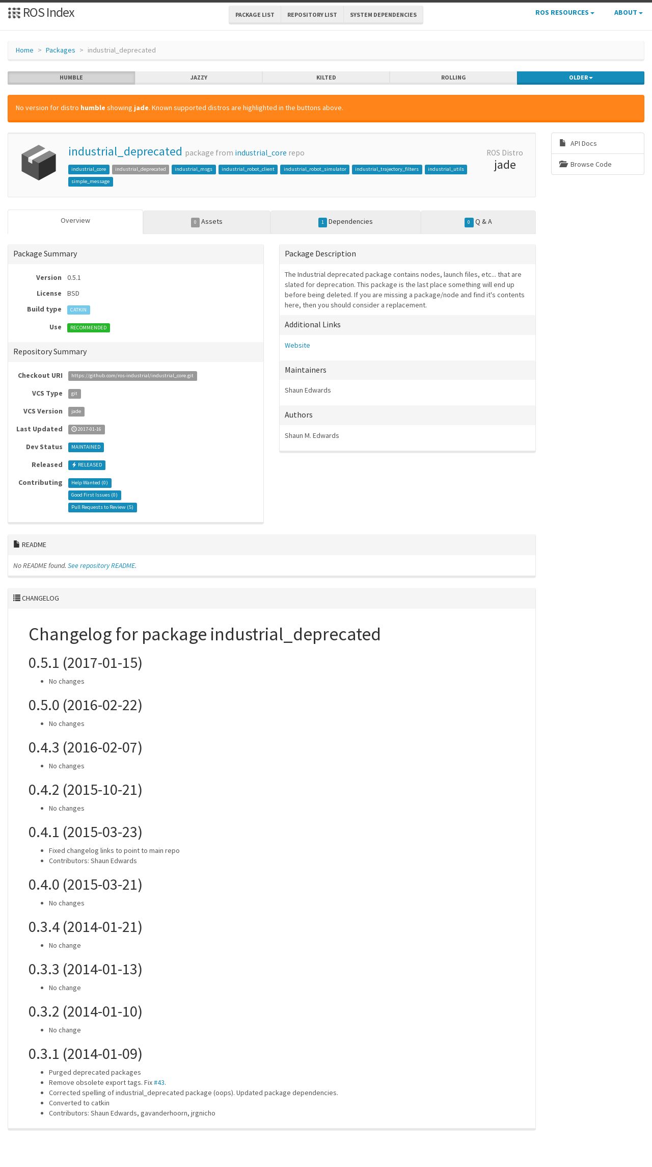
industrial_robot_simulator (315, 169)
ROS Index (41, 12)
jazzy (199, 77)
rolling (453, 77)
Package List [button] (255, 14)
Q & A (478, 222)
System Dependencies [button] (383, 14)
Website (297, 345)
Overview (75, 220)
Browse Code (585, 164)
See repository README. (102, 565)
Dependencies (345, 222)
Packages (60, 50)
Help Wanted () (89, 483)
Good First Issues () (94, 495)
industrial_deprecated (125, 151)
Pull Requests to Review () (102, 507)
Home (25, 50)
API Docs (578, 143)
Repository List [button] (312, 14)
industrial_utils (446, 169)
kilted (326, 77)
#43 (159, 1082)
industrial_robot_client (248, 169)
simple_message (90, 181)
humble (71, 77)
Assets (207, 222)
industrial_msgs (193, 169)
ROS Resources (564, 12)
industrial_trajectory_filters (387, 169)
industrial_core (261, 153)
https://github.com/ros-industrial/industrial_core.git (132, 376)
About (628, 12)
